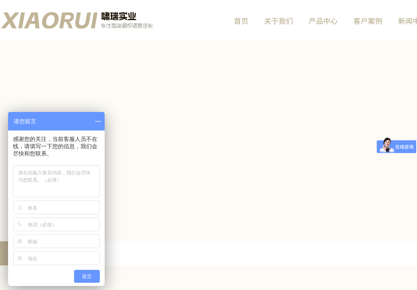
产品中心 (323, 20)
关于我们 (278, 20)
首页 (241, 20)
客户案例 (367, 20)
